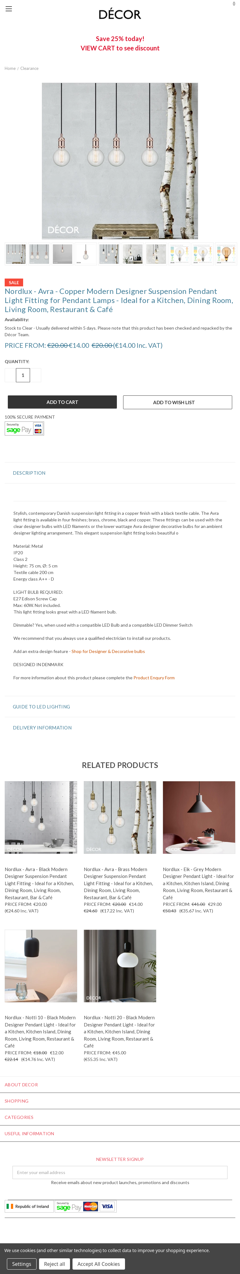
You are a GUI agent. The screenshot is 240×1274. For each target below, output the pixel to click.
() (231, 3)
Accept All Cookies (99, 1264)
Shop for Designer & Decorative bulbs (108, 651)
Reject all (54, 1264)
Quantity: (17, 361)
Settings (21, 1264)
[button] (120, 472)
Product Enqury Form (154, 677)
